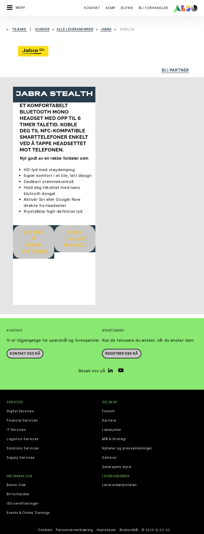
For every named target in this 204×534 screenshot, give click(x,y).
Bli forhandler (18, 494)
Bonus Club (16, 485)
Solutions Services (23, 448)
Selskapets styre (116, 467)
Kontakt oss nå (25, 353)
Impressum (106, 530)
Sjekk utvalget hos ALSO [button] (75, 239)
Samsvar (109, 457)
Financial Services (22, 420)
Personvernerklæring (74, 530)
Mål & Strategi (114, 439)
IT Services (16, 430)
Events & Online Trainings (28, 513)
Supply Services (21, 457)
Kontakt (92, 8)
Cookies (45, 530)
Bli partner (175, 70)
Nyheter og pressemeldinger (127, 448)
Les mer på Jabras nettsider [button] (34, 242)
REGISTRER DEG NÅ (121, 353)
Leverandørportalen (119, 485)
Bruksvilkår (129, 530)
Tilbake (19, 29)
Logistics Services (23, 439)
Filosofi (108, 411)
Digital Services (20, 411)
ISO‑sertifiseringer (23, 503)
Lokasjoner (111, 430)
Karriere (109, 420)
